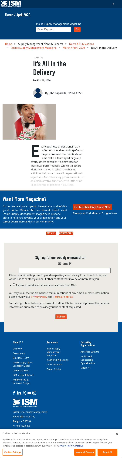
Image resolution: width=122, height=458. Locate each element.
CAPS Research (54, 364)
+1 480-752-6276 (21, 425)
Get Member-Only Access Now (92, 207)
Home (8, 44)
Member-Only (66, 233)
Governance (19, 353)
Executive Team (21, 357)
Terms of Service (63, 297)
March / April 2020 (74, 47)
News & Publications (81, 44)
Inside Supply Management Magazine (58, 24)
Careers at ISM (20, 370)
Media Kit (85, 367)
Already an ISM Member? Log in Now (95, 213)
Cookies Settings (12, 452)
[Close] (116, 433)
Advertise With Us (90, 351)
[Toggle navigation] (113, 4)
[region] (61, 443)
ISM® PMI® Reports (57, 359)
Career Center (54, 369)
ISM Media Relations (23, 375)
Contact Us (78, 445)
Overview (17, 348)
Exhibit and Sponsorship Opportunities (88, 360)
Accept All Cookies (85, 452)
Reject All (107, 452)
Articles (51, 233)
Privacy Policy (39, 297)
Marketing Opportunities (88, 343)
